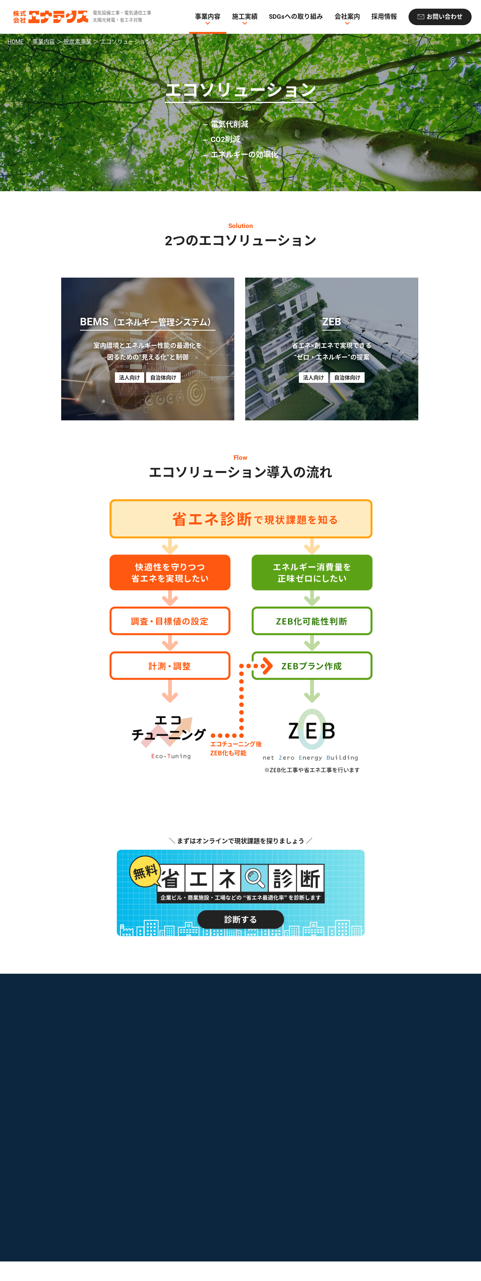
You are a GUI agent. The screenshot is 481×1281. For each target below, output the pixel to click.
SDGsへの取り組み (296, 17)
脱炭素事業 (77, 41)
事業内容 (207, 17)
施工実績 (245, 17)
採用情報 (384, 17)
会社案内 (347, 17)
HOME (16, 41)
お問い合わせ (445, 16)
